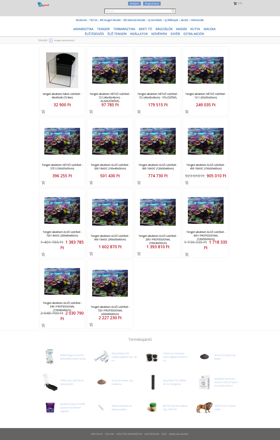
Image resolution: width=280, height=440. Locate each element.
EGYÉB (175, 34)
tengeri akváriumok (64, 40)
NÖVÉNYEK (159, 34)
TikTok (93, 20)
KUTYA (195, 29)
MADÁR (181, 29)
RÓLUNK (109, 434)
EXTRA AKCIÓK (193, 34)
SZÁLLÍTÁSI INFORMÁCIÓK (129, 434)
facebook (81, 20)
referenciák (197, 20)
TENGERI (103, 29)
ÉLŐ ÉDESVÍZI (94, 34)
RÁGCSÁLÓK (164, 29)
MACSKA (210, 29)
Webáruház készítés (178, 434)
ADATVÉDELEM (151, 434)
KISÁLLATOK (139, 34)
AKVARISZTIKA (83, 29)
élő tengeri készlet (110, 20)
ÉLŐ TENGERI (117, 34)
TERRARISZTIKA (124, 29)
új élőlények (171, 20)
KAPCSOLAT (97, 434)
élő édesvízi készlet (134, 20)
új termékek (155, 20)
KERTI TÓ (145, 29)
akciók (184, 20)
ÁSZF (164, 434)
